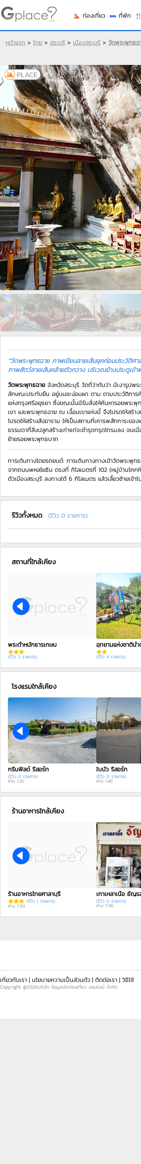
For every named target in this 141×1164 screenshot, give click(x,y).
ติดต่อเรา (106, 979)
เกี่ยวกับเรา (13, 979)
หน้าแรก (15, 42)
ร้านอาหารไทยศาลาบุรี (34, 894)
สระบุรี (57, 42)
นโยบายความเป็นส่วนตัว (61, 979)
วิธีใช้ (128, 979)
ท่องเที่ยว (89, 15)
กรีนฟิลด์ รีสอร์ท (28, 769)
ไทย (37, 42)
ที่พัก (120, 15)
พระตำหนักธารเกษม (32, 644)
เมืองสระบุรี (86, 42)
